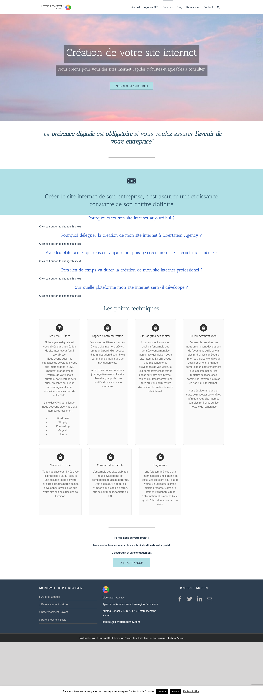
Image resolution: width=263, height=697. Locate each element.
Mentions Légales (87, 638)
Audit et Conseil (50, 596)
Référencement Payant (54, 612)
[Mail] (209, 599)
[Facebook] (180, 599)
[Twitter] (190, 599)
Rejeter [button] (175, 691)
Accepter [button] (162, 691)
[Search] (218, 7)
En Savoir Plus (191, 691)
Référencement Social (54, 619)
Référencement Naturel (54, 604)
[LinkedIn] (200, 599)
